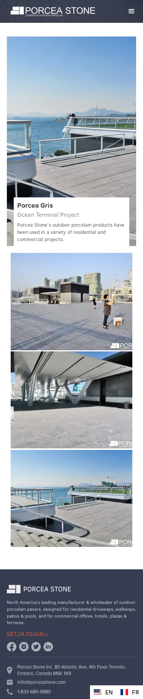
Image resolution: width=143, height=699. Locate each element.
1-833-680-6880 (34, 692)
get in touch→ (27, 633)
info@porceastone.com (42, 682)
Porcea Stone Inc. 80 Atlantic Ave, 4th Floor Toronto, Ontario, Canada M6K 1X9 (71, 670)
